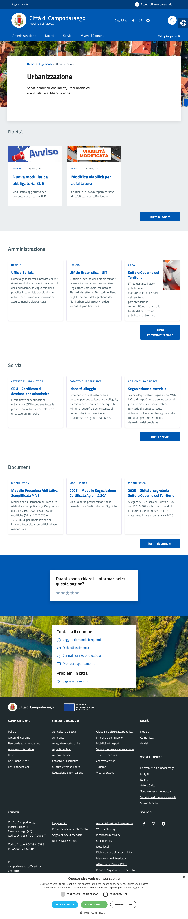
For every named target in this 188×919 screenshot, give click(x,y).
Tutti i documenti (160, 543)
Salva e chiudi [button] (65, 904)
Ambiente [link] (58, 737)
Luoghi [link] (144, 773)
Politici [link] (12, 731)
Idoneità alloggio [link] (83, 388)
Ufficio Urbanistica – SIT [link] (88, 272)
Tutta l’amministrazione (160, 332)
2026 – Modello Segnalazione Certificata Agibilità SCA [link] (93, 493)
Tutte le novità (160, 216)
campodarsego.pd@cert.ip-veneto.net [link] (24, 868)
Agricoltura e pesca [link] (143, 381)
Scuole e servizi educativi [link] (156, 791)
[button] (94, 913)
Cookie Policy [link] (104, 840)
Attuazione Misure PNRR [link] (111, 864)
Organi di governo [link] (19, 737)
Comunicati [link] (147, 737)
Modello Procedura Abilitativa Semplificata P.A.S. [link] (34, 493)
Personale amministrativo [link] (24, 743)
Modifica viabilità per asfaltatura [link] (91, 180)
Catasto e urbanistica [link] (27, 381)
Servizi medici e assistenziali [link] (158, 797)
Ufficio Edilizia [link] (22, 272)
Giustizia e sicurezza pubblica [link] (114, 731)
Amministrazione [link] (24, 35)
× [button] (183, 877)
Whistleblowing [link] (105, 829)
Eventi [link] (144, 779)
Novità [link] (49, 35)
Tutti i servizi (160, 436)
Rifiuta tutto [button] (123, 904)
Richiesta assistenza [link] (64, 840)
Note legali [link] (103, 846)
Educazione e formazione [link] (67, 772)
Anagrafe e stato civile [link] (66, 743)
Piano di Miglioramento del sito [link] (115, 870)
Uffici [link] (11, 755)
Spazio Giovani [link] (149, 803)
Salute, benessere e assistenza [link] (115, 749)
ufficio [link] (16, 265)
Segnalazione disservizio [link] (147, 388)
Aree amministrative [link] (21, 749)
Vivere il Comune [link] (92, 35)
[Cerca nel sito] (172, 20)
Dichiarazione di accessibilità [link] (114, 852)
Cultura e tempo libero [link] (66, 767)
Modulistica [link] (20, 483)
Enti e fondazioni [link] (18, 767)
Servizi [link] (67, 35)
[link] (183, 23)
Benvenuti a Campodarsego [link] (157, 768)
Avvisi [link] (75, 168)
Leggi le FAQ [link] (60, 823)
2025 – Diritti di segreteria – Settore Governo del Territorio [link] (151, 493)
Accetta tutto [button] (94, 904)
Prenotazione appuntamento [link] (70, 829)
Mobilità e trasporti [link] (108, 743)
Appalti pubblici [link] (61, 749)
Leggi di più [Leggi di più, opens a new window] (138, 887)
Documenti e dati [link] (18, 761)
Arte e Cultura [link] (149, 785)
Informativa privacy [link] (108, 835)
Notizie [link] (16, 168)
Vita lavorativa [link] (105, 772)
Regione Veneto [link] (19, 4)
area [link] (131, 265)
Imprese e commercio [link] (109, 737)
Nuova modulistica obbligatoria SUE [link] (30, 180)
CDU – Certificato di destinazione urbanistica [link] (30, 391)
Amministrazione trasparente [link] (114, 823)
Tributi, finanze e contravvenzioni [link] (106, 758)
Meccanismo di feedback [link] (111, 858)
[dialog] (94, 896)
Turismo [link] (101, 767)
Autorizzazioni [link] (61, 755)
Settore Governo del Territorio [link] (143, 275)
